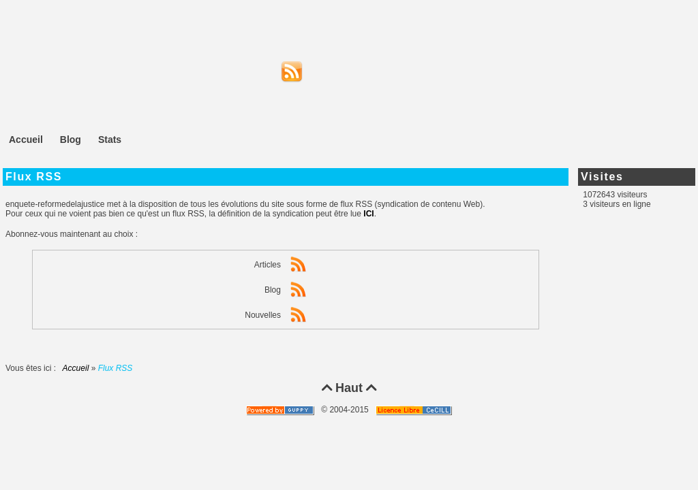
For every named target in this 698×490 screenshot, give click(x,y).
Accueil (76, 368)
